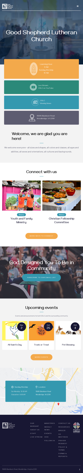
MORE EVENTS (41, 357)
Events (48, 434)
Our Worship (34, 425)
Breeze (62, 431)
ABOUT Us (35, 430)
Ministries (49, 424)
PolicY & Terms (62, 448)
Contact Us (64, 424)
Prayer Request (62, 442)
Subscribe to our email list (41, 278)
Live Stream (36, 437)
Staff (33, 434)
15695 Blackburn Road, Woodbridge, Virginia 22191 (19, 469)
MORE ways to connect (41, 236)
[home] (7, 5)
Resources (64, 427)
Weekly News (48, 428)
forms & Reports (62, 455)
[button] (77, 6)
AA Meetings (63, 436)
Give (46, 437)
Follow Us (49, 441)
